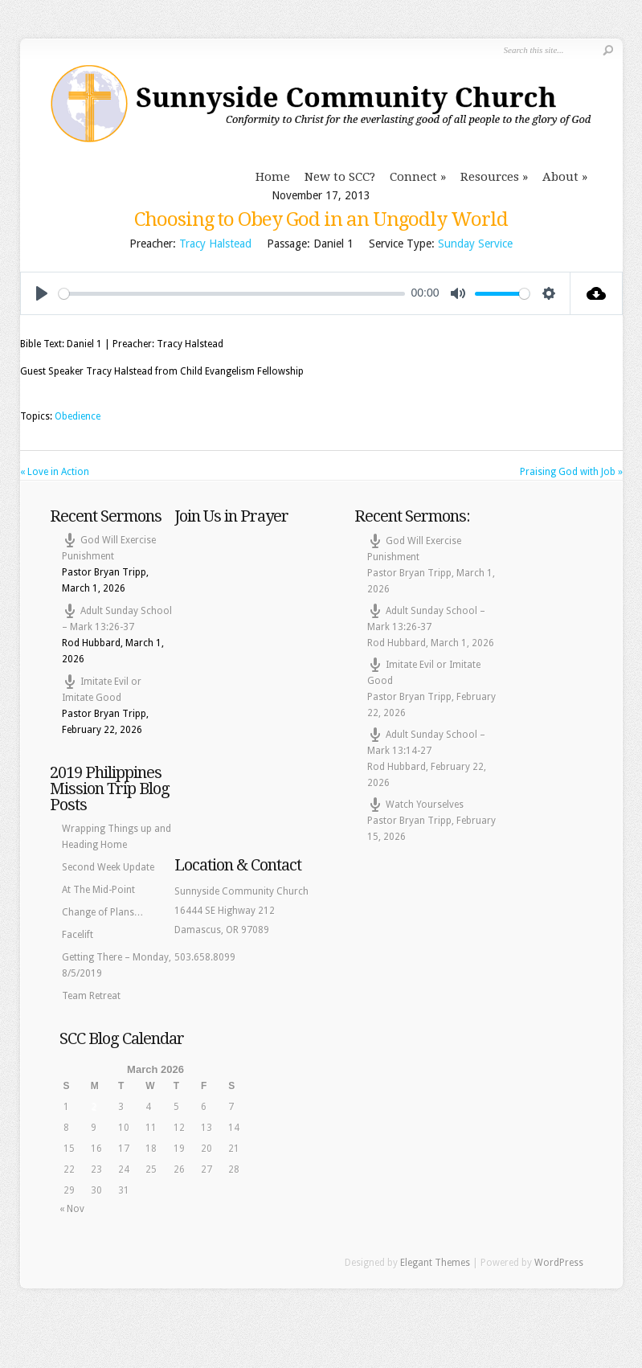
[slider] (232, 293)
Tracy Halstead (215, 243)
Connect (413, 177)
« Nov (71, 1208)
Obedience (77, 416)
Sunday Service (475, 243)
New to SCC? (340, 177)
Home (273, 177)
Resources (489, 177)
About (560, 177)
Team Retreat (91, 995)
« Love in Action (54, 471)
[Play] (42, 293)
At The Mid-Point (98, 889)
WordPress (558, 1262)
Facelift (77, 934)
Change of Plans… (103, 912)
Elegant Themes (435, 1262)
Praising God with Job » (571, 471)
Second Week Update (108, 867)
